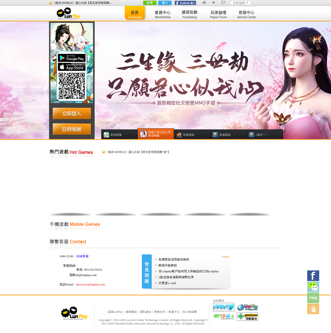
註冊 (149, 3)
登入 (165, 3)
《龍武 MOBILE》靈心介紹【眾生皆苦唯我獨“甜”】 (138, 152)
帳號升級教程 (168, 265)
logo (75, 313)
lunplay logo (71, 13)
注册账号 (72, 129)
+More (225, 256)
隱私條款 (145, 311)
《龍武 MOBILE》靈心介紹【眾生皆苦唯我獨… (82, 2)
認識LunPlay (115, 311)
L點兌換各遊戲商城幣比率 (176, 277)
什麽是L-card (167, 283)
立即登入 (72, 113)
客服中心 (174, 311)
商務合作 (159, 311)
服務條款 (131, 311)
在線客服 (82, 256)
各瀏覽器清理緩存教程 (174, 259)
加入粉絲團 (190, 311)
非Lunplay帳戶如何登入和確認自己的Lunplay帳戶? (187, 271)
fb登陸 (185, 3)
